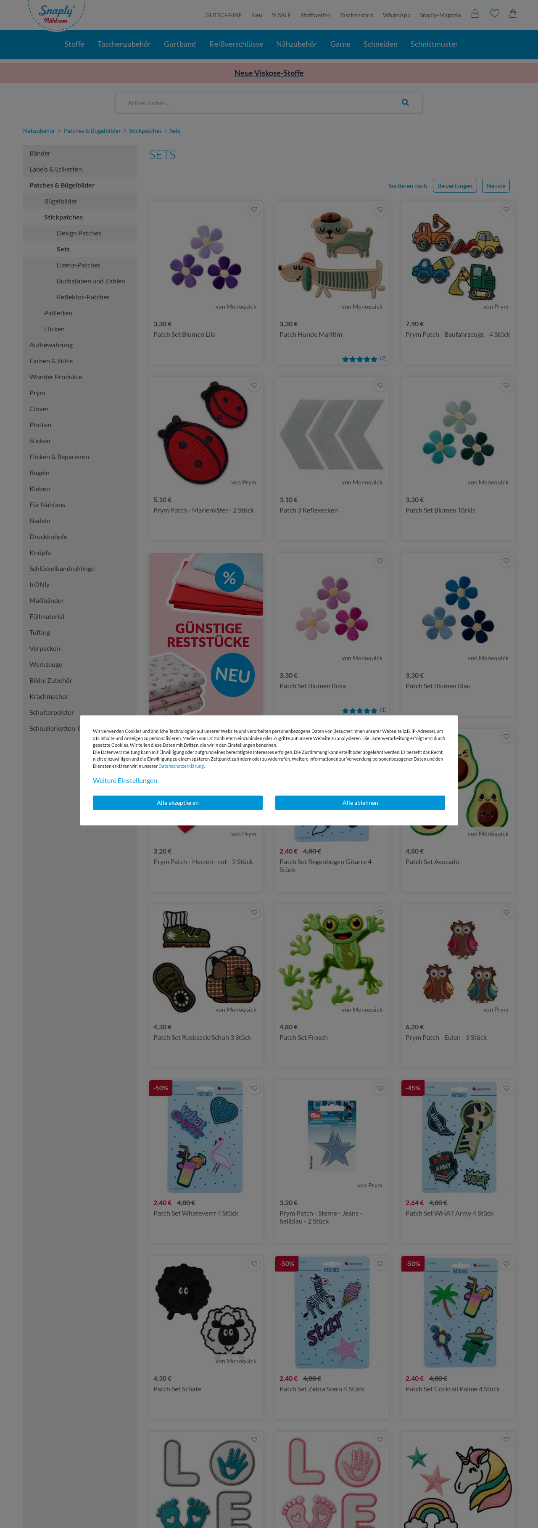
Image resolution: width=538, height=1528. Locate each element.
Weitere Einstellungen (125, 780)
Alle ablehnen (360, 802)
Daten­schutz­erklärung (181, 766)
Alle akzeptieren (178, 802)
